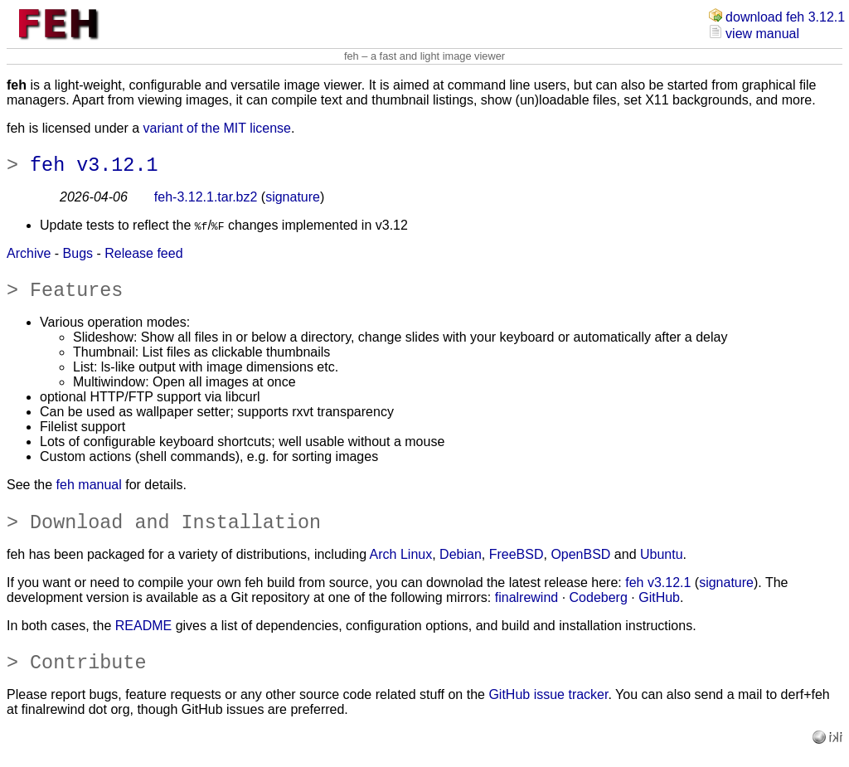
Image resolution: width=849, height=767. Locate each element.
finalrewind (526, 612)
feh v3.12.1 (94, 168)
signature (292, 202)
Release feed (143, 258)
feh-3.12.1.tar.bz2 (206, 202)
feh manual (89, 495)
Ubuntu (661, 569)
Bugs (78, 258)
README (143, 641)
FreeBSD (516, 569)
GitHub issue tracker (548, 714)
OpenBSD (580, 569)
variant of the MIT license (217, 128)
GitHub (659, 612)
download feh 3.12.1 (785, 17)
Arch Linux (401, 569)
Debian (460, 569)
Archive (29, 258)
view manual (762, 34)
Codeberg (599, 612)
